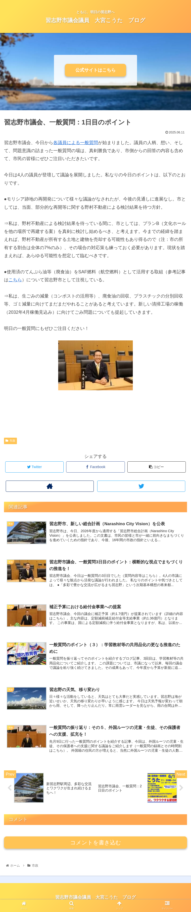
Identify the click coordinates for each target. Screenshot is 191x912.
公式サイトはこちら (95, 70)
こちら (15, 279)
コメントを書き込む (95, 842)
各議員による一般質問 (75, 142)
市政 (10, 440)
